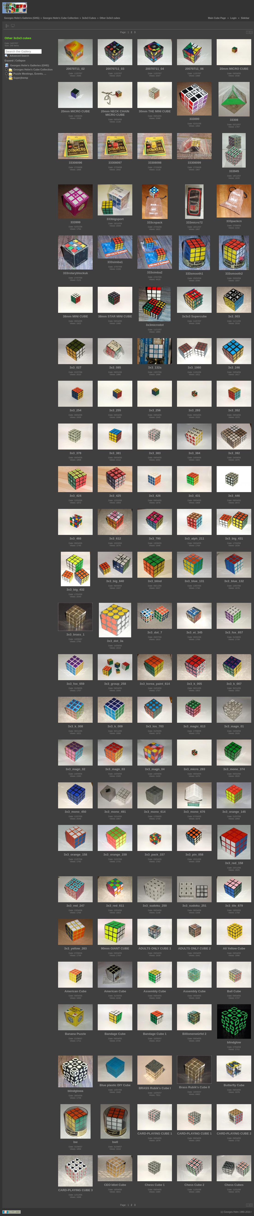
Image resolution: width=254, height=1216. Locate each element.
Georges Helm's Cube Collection (61, 18)
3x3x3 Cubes (89, 18)
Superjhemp (20, 77)
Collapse (20, 60)
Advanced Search (19, 56)
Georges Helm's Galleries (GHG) (21, 18)
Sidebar (245, 18)
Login (233, 18)
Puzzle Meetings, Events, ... (29, 73)
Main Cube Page (217, 18)
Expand (9, 60)
